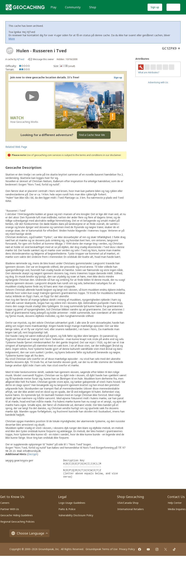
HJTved (20, 59)
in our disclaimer (112, 155)
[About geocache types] (9, 50)
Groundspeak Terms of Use (102, 549)
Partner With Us (9, 509)
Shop (92, 7)
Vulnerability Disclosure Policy (76, 515)
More (11, 38)
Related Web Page (16, 147)
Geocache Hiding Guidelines (16, 515)
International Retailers (130, 509)
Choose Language (29, 533)
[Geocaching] (25, 7)
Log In (173, 7)
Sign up (155, 7)
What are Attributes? (148, 72)
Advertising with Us (158, 82)
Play (53, 7)
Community (73, 7)
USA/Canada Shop (128, 502)
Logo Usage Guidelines (72, 502)
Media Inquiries (177, 509)
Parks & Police (67, 509)
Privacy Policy (127, 549)
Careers (4, 502)
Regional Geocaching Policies (17, 521)
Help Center (175, 502)
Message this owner (43, 59)
